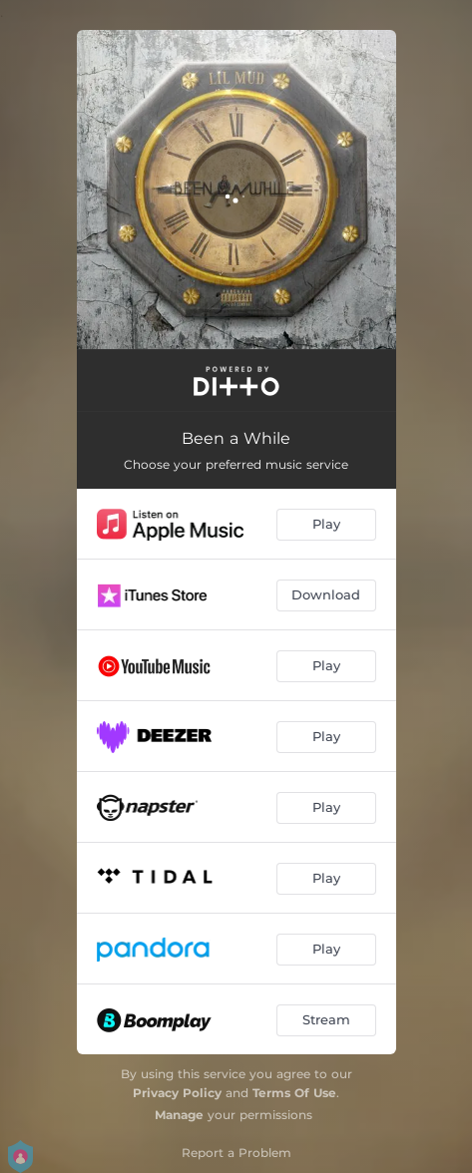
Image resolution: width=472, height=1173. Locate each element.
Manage (179, 1114)
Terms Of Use (294, 1092)
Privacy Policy (177, 1092)
